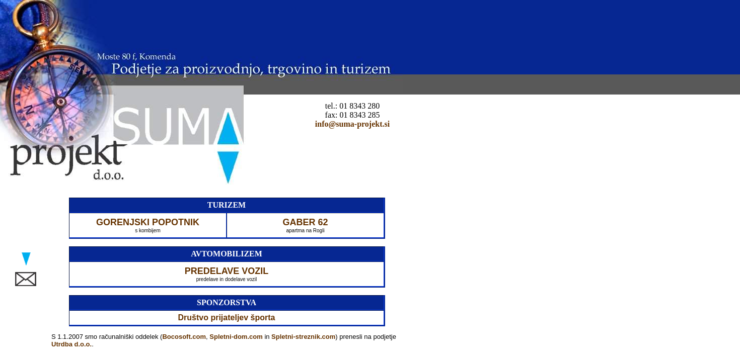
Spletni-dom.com (235, 336)
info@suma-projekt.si (352, 124)
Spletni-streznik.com (303, 336)
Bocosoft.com (184, 336)
